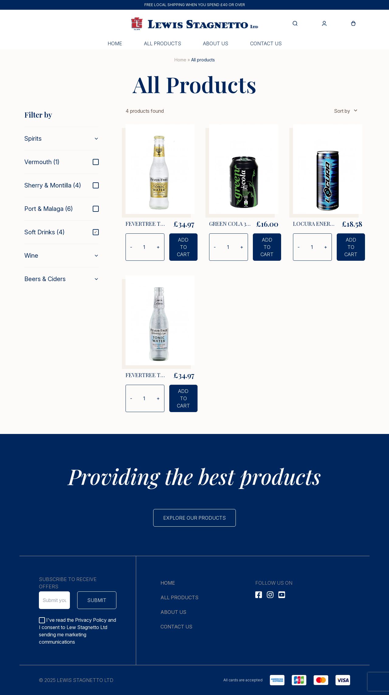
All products (162, 43)
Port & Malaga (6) (48, 208)
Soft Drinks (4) (44, 232)
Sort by (346, 110)
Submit (96, 600)
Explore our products (194, 518)
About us (215, 43)
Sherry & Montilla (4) (52, 185)
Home (115, 43)
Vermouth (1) (42, 162)
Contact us (266, 43)
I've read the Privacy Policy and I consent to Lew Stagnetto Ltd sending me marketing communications (77, 631)
